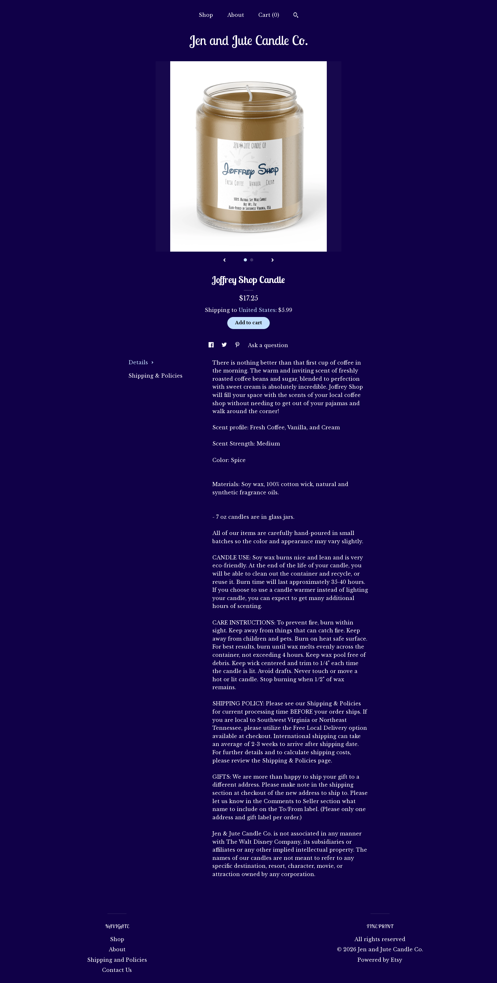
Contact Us (117, 970)
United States (257, 310)
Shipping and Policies (117, 960)
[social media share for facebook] (212, 345)
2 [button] (251, 259)
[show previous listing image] (224, 260)
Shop (206, 15)
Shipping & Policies (155, 376)
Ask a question (268, 345)
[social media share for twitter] (225, 345)
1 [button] (245, 259)
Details (141, 362)
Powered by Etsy (380, 960)
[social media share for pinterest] (238, 345)
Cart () (268, 15)
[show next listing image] (272, 260)
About (235, 15)
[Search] (296, 15)
